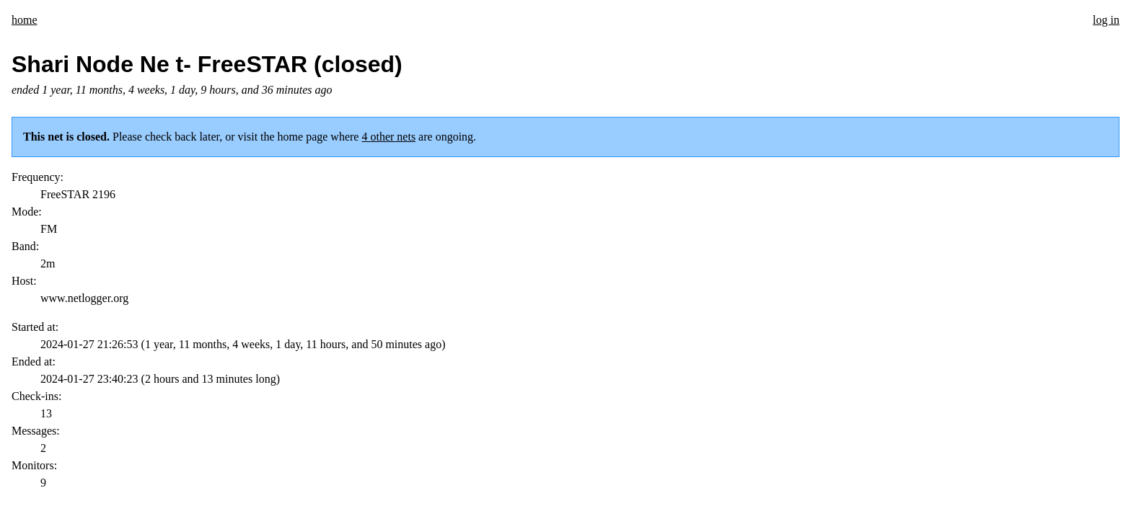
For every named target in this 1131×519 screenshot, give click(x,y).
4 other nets (388, 136)
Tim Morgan (142, 407)
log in (1106, 20)
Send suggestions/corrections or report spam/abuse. (534, 407)
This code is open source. (223, 407)
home (25, 20)
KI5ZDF (96, 407)
